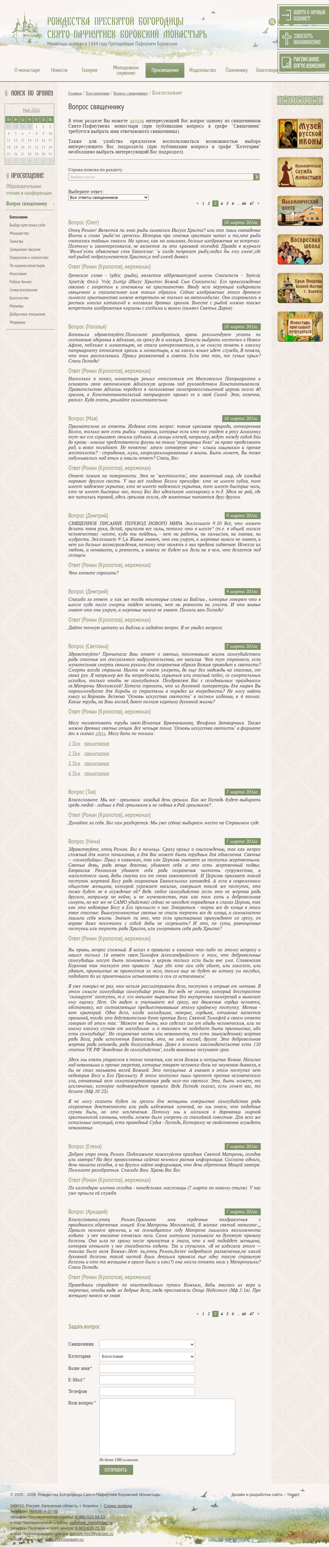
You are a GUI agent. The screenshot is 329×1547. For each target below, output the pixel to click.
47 (252, 203)
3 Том (74, 763)
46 (244, 203)
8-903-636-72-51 (90, 1528)
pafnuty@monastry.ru (64, 1539)
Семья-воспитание (24, 290)
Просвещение (27, 176)
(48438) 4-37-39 (43, 1511)
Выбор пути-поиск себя (27, 225)
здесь (100, 733)
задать (137, 121)
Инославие (18, 274)
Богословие (19, 217)
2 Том (74, 753)
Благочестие (19, 298)
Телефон (77, 1391)
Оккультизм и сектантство (29, 258)
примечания (96, 743)
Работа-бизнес (21, 282)
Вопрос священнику (26, 204)
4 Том (74, 773)
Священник (81, 1344)
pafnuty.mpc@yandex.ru (91, 1533)
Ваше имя (80, 1368)
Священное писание (25, 250)
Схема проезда (118, 1505)
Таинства (16, 242)
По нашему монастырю (27, 266)
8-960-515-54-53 (90, 1517)
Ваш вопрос (82, 1403)
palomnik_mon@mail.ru (91, 1522)
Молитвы (17, 306)
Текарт (293, 1494)
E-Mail (76, 1380)
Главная (75, 93)
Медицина (17, 323)
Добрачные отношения (27, 314)
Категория (79, 1356)
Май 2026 (31, 110)
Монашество (19, 234)
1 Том (74, 743)
